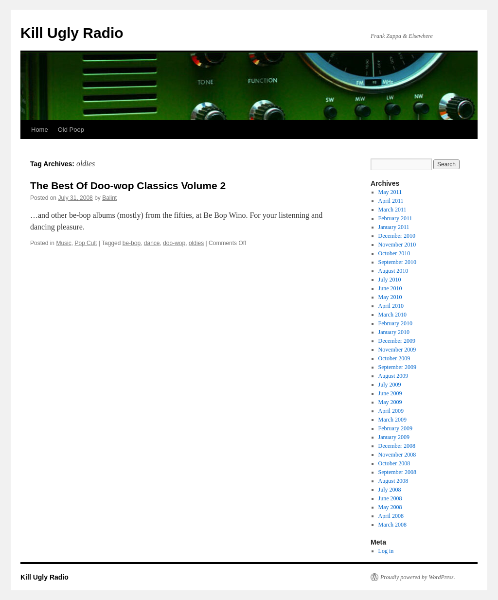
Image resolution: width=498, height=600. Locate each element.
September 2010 (397, 262)
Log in (386, 550)
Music (63, 243)
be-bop (132, 243)
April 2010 (391, 305)
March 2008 (392, 524)
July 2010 (389, 279)
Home (39, 129)
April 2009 (391, 410)
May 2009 (390, 402)
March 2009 (392, 419)
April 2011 (391, 200)
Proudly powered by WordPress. (417, 577)
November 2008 (397, 454)
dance (152, 243)
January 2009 (393, 437)
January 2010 (393, 332)
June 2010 (390, 288)
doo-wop (174, 243)
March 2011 (392, 209)
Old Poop (71, 129)
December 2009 (396, 340)
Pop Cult (85, 243)
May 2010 (390, 297)
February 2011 (395, 218)
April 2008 (391, 515)
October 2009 (394, 358)
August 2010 (393, 270)
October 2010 (394, 253)
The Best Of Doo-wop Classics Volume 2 (128, 185)
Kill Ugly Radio (72, 33)
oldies (196, 243)
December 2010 (396, 235)
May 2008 (390, 507)
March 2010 (392, 314)
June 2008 (390, 498)
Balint (109, 197)
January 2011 (393, 227)
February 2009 (395, 428)
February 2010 (395, 323)
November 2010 (397, 244)
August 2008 (393, 480)
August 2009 (393, 375)
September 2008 (397, 472)
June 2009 (390, 393)
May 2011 (390, 192)
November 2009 (397, 349)
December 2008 (396, 445)
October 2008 (394, 463)
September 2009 (397, 367)
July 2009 (389, 384)
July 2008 (389, 489)
